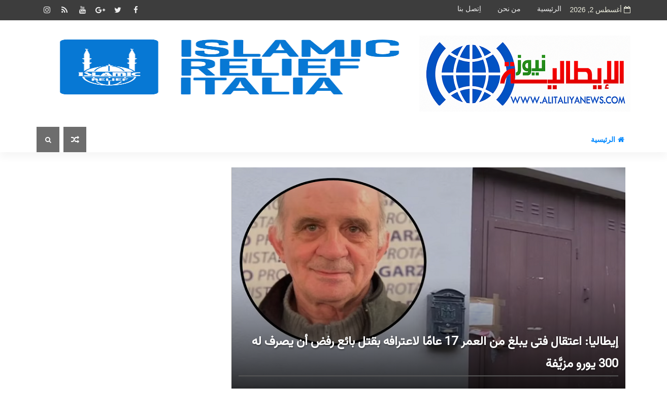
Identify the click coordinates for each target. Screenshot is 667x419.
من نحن (509, 9)
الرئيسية (549, 9)
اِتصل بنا (469, 9)
